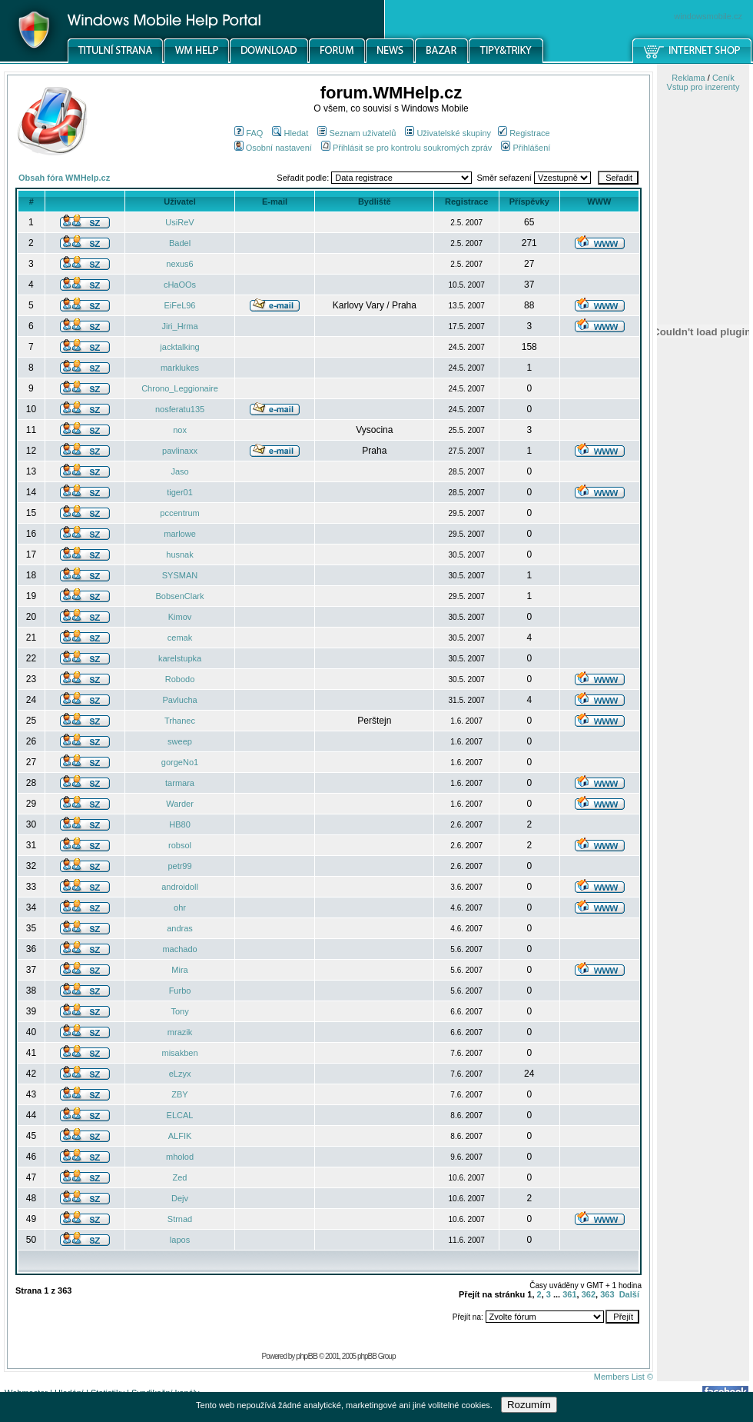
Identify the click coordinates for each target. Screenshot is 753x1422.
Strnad (180, 1219)
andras (180, 928)
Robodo (180, 679)
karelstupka (179, 658)
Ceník (723, 77)
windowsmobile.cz (708, 16)
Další (629, 1294)
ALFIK (180, 1136)
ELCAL (180, 1115)
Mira (179, 969)
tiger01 (180, 492)
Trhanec (179, 720)
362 (588, 1294)
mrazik (180, 1032)
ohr (180, 907)
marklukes (180, 367)
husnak (179, 554)
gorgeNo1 (179, 762)
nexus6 (179, 263)
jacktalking (179, 346)
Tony (179, 1011)
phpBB (306, 1355)
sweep (180, 741)
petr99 (179, 866)
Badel (180, 243)
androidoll (179, 886)
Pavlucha (179, 699)
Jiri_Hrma (179, 326)
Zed (180, 1177)
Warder (180, 803)
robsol (179, 845)
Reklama (688, 77)
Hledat (290, 133)
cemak (180, 637)
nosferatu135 (179, 409)
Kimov (180, 616)
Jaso (179, 471)
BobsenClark (180, 596)
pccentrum (179, 513)
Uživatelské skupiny (448, 133)
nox (180, 430)
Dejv (179, 1198)
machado (179, 949)
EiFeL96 (180, 305)
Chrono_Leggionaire (179, 388)
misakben (179, 1052)
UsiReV (179, 222)
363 (607, 1294)
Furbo (180, 990)
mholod (180, 1156)
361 (569, 1294)
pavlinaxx (179, 450)
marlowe (180, 533)
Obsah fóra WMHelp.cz (64, 177)
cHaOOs (180, 284)
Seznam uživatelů (356, 133)
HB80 (180, 824)
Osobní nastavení (273, 147)
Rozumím (529, 1404)
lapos (180, 1239)
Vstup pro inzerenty (703, 87)
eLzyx (180, 1073)
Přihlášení (525, 147)
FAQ (248, 133)
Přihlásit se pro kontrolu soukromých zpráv (406, 147)
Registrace (524, 133)
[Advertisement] (703, 802)
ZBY (179, 1094)
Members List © (623, 1376)
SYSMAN (179, 575)
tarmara (179, 783)
